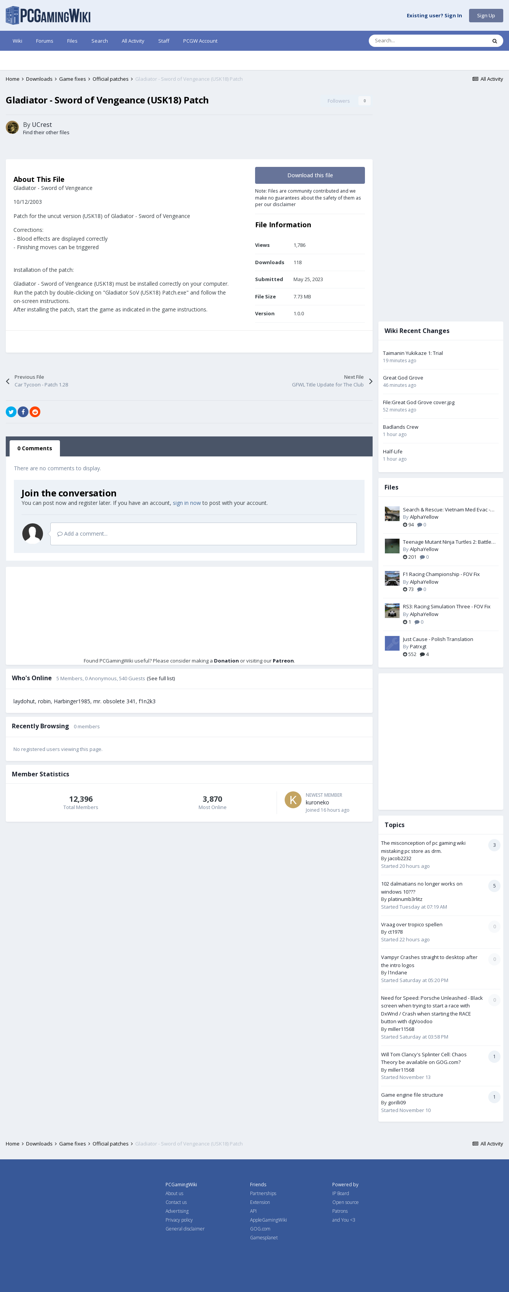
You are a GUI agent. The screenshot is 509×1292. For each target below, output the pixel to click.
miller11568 (407, 1029)
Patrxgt (424, 646)
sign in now (187, 545)
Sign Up (486, 15)
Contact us (176, 1202)
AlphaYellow (430, 516)
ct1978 (401, 931)
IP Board (340, 1193)
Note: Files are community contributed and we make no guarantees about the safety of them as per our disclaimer (314, 240)
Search (99, 40)
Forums (44, 40)
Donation (229, 702)
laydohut (24, 743)
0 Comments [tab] (34, 490)
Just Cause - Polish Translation (444, 639)
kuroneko (323, 844)
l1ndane (403, 972)
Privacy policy (179, 1220)
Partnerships (263, 1193)
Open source (345, 1202)
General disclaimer (185, 1228)
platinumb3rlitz (411, 899)
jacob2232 (405, 858)
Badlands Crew (406, 426)
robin (44, 743)
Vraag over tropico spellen (417, 924)
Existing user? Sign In (434, 15)
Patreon (286, 702)
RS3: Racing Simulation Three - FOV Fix (452, 606)
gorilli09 (402, 1102)
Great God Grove (409, 377)
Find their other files (46, 174)
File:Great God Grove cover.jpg (424, 402)
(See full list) (161, 720)
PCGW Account (200, 40)
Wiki (17, 40)
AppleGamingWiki (268, 1220)
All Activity (133, 40)
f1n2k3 (147, 743)
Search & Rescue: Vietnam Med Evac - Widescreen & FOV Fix (452, 510)
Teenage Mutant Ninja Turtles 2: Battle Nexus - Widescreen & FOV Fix (453, 542)
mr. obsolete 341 (114, 743)
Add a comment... (82, 575)
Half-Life (398, 451)
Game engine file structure (418, 1094)
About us (174, 1193)
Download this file (316, 217)
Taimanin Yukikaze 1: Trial (419, 353)
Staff (163, 40)
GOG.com (260, 1228)
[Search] (411, 41)
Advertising (177, 1211)
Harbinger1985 (72, 743)
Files (72, 40)
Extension (260, 1202)
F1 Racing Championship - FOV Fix (447, 574)
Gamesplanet (264, 1237)
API (253, 1211)
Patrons (340, 1211)
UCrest (42, 167)
